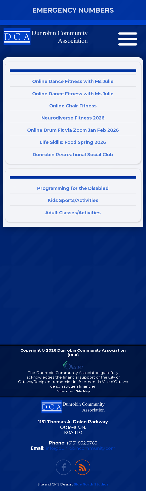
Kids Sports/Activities (73, 200)
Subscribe (65, 391)
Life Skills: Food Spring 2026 (73, 142)
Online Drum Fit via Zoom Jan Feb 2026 (73, 130)
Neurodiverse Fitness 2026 (73, 117)
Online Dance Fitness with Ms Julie (73, 81)
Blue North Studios (91, 484)
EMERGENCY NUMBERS (73, 10)
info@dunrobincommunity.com (81, 448)
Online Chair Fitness (72, 105)
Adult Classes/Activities (73, 212)
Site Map (83, 391)
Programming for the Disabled (73, 188)
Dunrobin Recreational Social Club (73, 154)
